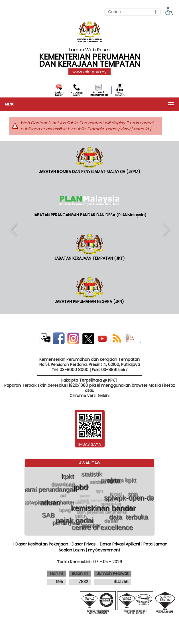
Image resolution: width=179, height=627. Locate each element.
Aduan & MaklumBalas (99, 94)
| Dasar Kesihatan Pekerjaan (41, 544)
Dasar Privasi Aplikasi (120, 544)
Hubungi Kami (76, 94)
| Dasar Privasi (82, 544)
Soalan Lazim (59, 94)
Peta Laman (120, 94)
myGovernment (104, 550)
